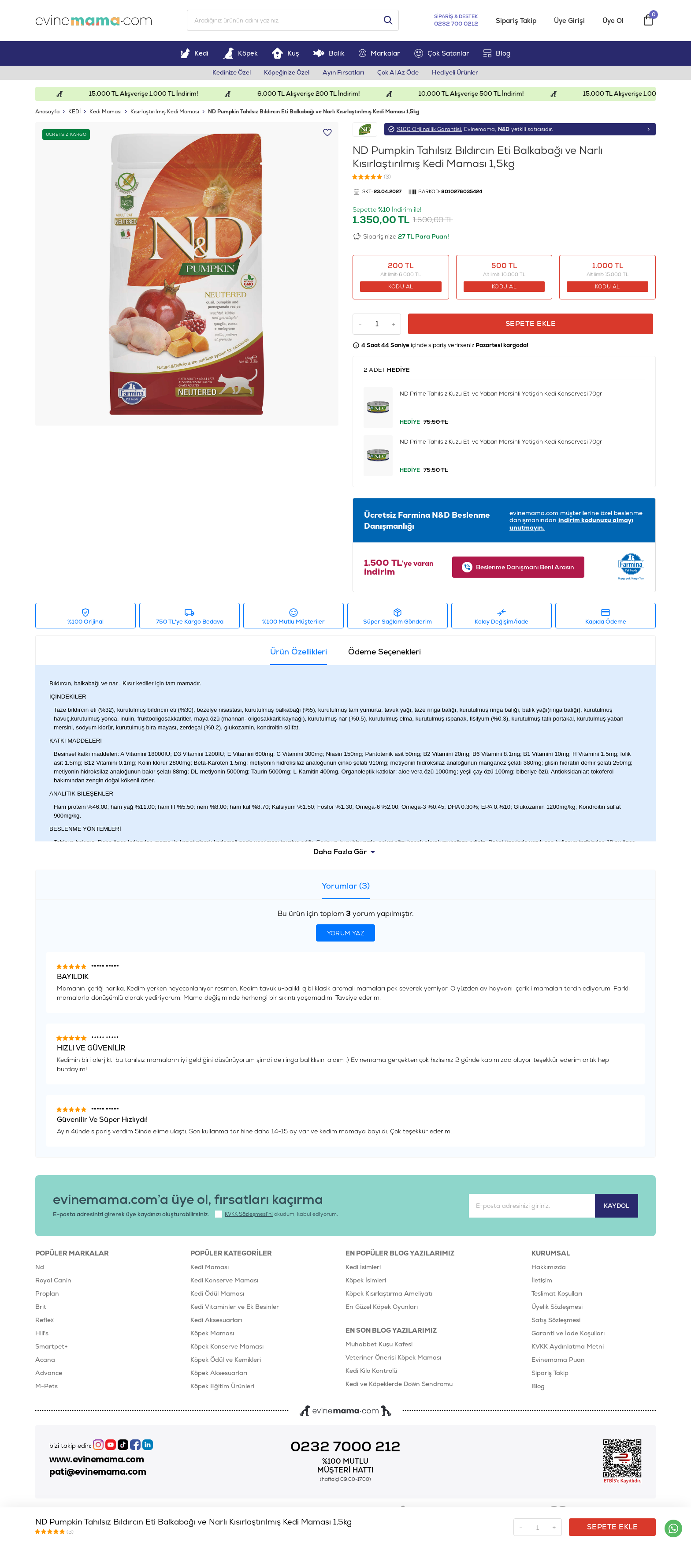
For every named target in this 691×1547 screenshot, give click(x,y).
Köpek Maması (212, 1335)
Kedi (194, 54)
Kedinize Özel (228, 74)
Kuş (285, 54)
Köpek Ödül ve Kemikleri (225, 1361)
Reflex (44, 1322)
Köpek (240, 54)
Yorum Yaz (345, 935)
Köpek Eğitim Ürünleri (222, 1388)
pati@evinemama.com (100, 1474)
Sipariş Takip (516, 21)
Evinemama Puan (558, 1361)
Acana (45, 1361)
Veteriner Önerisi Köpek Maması (393, 1359)
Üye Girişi (569, 21)
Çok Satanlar (441, 54)
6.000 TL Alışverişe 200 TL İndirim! (320, 95)
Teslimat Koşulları (556, 1295)
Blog (496, 54)
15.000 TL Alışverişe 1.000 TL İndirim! (153, 95)
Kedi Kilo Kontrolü (371, 1372)
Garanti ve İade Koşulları (568, 1335)
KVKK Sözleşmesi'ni (250, 1215)
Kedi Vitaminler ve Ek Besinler (234, 1308)
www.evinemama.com (99, 1461)
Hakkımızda (548, 1269)
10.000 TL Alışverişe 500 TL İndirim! (486, 95)
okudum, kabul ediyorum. (277, 1215)
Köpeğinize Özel (285, 74)
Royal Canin (53, 1282)
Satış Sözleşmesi (555, 1322)
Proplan (47, 1295)
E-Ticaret (322, 1536)
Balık (329, 54)
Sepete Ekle (531, 325)
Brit (40, 1308)
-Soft (304, 1536)
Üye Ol (613, 21)
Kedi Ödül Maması (217, 1295)
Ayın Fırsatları (344, 74)
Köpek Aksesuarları (218, 1375)
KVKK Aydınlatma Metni (567, 1348)
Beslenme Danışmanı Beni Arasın (518, 568)
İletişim (541, 1282)
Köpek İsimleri (366, 1282)
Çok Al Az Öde (400, 74)
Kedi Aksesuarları (216, 1322)
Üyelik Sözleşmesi (557, 1308)
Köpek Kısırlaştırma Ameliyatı (389, 1295)
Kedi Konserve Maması (224, 1282)
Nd (39, 1269)
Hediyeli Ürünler (459, 74)
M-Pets (46, 1388)
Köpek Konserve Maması (227, 1348)
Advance (48, 1375)
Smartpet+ (51, 1348)
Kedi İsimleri (363, 1269)
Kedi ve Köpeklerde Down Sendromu (399, 1386)
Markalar (379, 54)
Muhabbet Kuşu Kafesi (379, 1346)
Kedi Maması (209, 1269)
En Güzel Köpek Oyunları (382, 1308)
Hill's (41, 1335)
